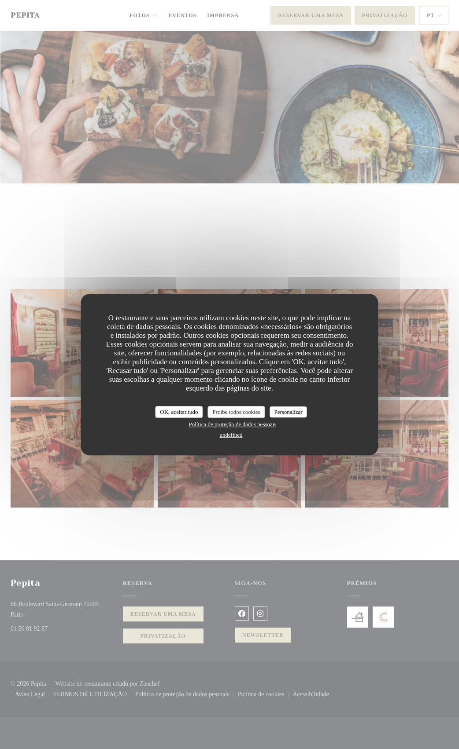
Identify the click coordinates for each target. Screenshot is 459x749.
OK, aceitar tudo (179, 412)
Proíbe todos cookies (236, 412)
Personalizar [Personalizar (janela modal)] (288, 412)
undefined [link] (231, 434)
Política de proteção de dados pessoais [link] (233, 424)
